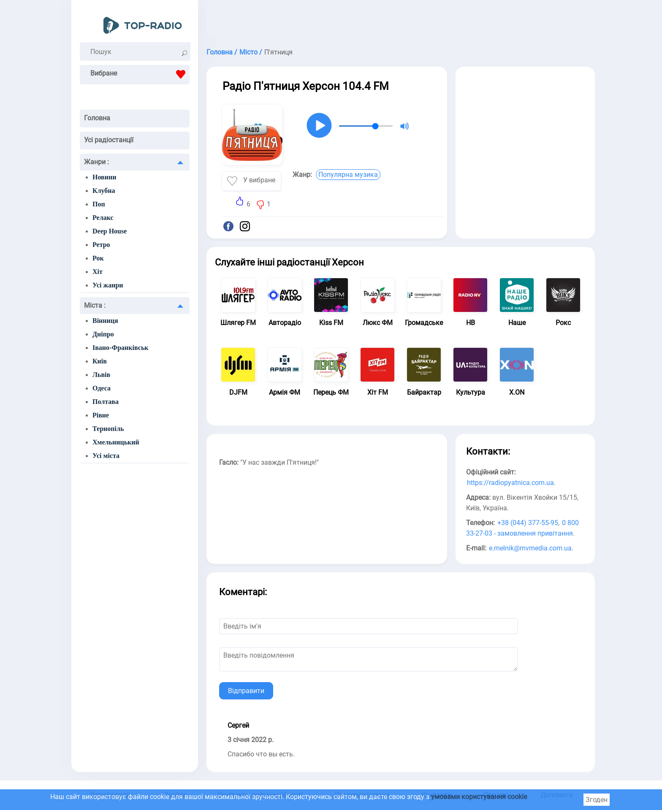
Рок (98, 258)
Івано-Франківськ (120, 347)
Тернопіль (108, 428)
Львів (101, 374)
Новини (104, 177)
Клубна (103, 190)
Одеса (101, 388)
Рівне (100, 415)
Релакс (103, 217)
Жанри (96, 162)
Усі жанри (107, 285)
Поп (98, 204)
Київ (99, 361)
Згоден (597, 800)
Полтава (105, 401)
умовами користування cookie (479, 797)
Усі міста (105, 455)
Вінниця (105, 320)
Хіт (97, 271)
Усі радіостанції (108, 140)
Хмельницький (115, 442)
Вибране (140, 74)
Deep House (109, 231)
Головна (97, 118)
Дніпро (103, 334)
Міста (95, 305)
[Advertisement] (400, 21)
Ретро (101, 244)
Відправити (246, 691)
